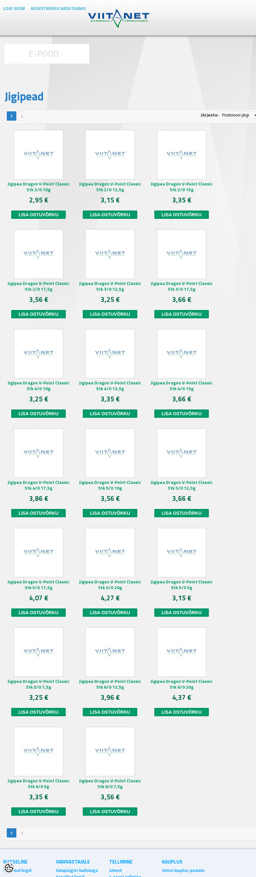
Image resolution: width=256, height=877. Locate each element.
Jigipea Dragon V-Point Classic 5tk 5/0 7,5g (38, 684)
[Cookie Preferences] (9, 868)
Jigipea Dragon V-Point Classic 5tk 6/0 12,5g (110, 684)
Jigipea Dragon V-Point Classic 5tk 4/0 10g (38, 385)
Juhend (115, 870)
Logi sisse (14, 8)
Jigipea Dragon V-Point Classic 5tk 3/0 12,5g (110, 286)
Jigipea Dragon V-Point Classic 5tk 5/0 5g (181, 584)
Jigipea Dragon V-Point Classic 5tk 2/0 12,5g (110, 187)
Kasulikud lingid (17, 870)
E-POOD (44, 53)
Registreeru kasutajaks (58, 8)
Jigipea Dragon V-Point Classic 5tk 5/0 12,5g (181, 485)
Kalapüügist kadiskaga (77, 870)
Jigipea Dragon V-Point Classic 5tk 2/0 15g (181, 187)
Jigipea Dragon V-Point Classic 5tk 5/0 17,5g (38, 584)
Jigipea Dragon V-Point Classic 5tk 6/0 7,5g (110, 783)
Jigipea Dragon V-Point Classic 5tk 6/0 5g (38, 783)
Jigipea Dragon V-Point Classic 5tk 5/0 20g (110, 584)
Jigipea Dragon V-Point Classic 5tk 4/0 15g (181, 385)
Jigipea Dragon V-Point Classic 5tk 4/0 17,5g (38, 485)
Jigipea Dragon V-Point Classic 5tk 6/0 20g (181, 684)
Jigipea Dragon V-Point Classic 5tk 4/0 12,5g (110, 385)
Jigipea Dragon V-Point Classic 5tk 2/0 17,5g (38, 286)
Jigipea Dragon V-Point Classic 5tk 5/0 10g (110, 485)
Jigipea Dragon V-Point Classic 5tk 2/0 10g (38, 187)
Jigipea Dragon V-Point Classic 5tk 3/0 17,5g (181, 286)
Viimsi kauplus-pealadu (183, 870)
